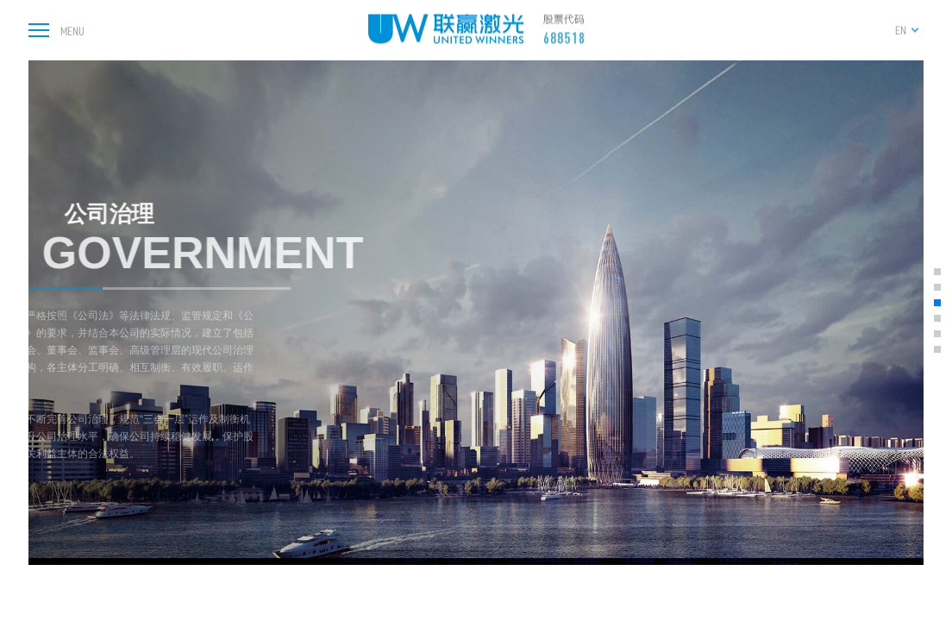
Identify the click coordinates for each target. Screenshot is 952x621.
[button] (937, 271)
